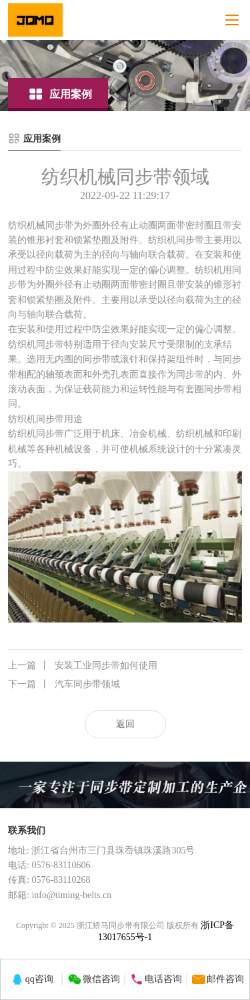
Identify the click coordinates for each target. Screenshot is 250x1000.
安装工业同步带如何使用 (82, 666)
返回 (125, 724)
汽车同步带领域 (64, 684)
